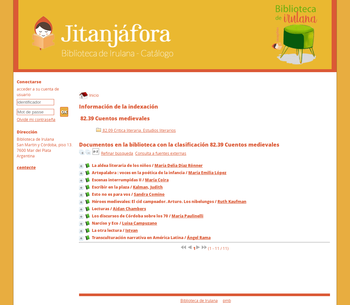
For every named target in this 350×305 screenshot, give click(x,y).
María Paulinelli (187, 216)
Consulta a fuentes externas (160, 153)
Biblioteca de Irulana (199, 300)
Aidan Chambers (129, 209)
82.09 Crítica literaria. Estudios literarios (136, 130)
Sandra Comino (149, 194)
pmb (227, 300)
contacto (26, 167)
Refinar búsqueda (117, 153)
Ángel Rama (199, 237)
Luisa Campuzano (139, 223)
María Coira (157, 180)
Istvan (131, 230)
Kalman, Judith (148, 187)
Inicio (89, 95)
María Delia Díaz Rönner (178, 165)
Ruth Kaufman (231, 201)
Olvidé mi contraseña (36, 119)
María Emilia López (207, 172)
